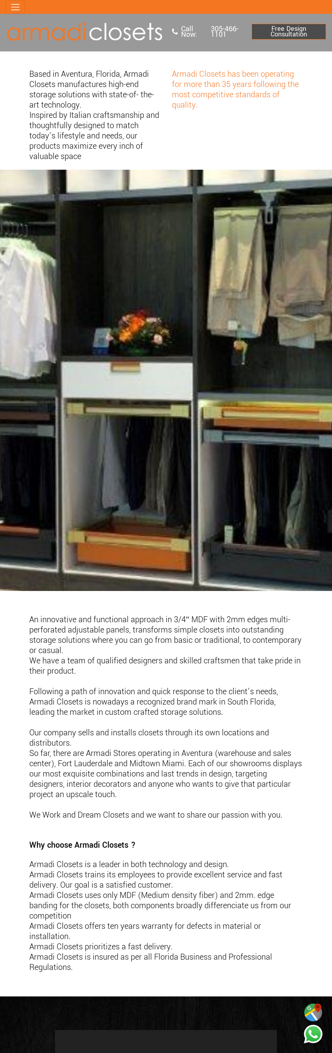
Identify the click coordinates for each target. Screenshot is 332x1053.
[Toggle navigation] (15, 7)
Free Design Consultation (289, 31)
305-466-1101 (225, 32)
